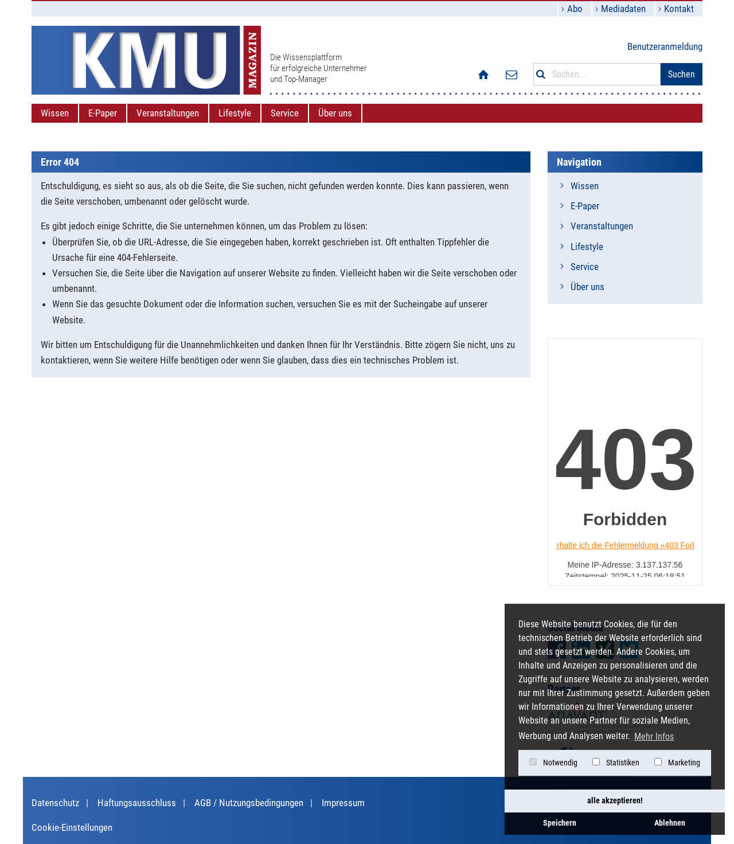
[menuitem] (55, 113)
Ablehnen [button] (669, 823)
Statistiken (615, 762)
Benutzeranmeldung (664, 46)
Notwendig (553, 762)
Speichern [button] (559, 823)
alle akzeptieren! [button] (615, 801)
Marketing (677, 762)
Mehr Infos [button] (654, 736)
